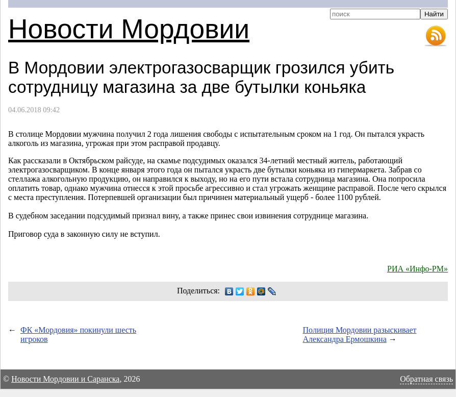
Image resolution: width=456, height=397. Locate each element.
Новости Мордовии (128, 29)
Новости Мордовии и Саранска (65, 379)
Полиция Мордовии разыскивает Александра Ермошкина (360, 334)
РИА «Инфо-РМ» (417, 268)
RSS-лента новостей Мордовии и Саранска (435, 36)
